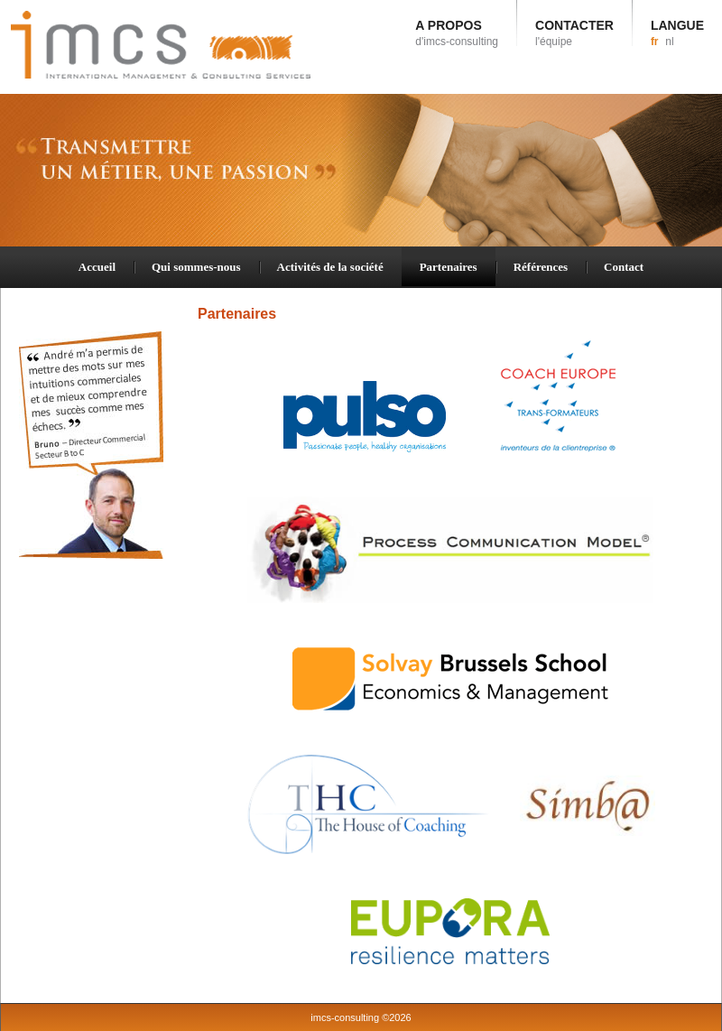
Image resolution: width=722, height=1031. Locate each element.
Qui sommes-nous (196, 267)
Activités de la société (330, 267)
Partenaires (448, 267)
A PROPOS (456, 33)
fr (655, 41)
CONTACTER (574, 33)
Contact (623, 267)
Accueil (97, 267)
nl (669, 41)
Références (541, 267)
